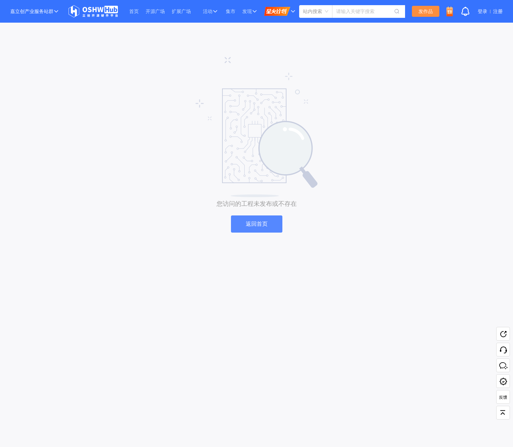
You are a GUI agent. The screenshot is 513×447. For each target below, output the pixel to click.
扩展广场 (181, 11)
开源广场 (155, 11)
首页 (134, 11)
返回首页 (257, 224)
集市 (230, 11)
